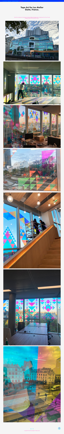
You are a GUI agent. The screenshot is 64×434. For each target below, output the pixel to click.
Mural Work (5, 1)
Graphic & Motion (15, 1)
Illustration (9, 1)
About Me (21, 1)
